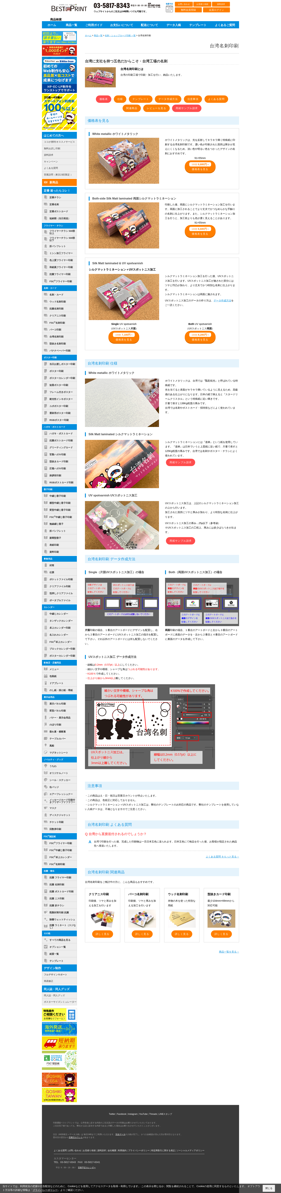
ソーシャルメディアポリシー (190, 1150)
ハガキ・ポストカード (54, 427)
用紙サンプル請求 (187, 108)
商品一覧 (98, 35)
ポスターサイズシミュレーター (60, 1002)
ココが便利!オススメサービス (59, 141)
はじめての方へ (54, 135)
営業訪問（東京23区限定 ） (58, 174)
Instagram (132, 1114)
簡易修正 (48, 981)
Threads (153, 1114)
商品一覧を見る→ (229, 951)
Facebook (121, 1114)
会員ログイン (216, 9)
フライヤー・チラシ (53, 225)
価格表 (103, 99)
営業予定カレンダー (87, 1167)
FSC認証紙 (50, 836)
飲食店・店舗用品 (52, 662)
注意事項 (193, 99)
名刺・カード (50, 288)
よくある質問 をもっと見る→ (222, 856)
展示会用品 (49, 697)
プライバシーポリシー (139, 1150)
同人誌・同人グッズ (57, 989)
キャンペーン (51, 161)
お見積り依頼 (202, 4)
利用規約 (122, 1150)
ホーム (88, 35)
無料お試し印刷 (52, 148)
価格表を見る (200, 166)
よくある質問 (216, 99)
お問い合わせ (184, 4)
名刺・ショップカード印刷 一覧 (120, 35)
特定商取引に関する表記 (163, 1150)
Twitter (112, 1114)
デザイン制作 (52, 968)
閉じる (268, 1188)
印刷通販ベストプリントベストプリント (72, 9)
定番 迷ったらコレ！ (57, 190)
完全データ (120, 1134)
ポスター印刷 (50, 357)
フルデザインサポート (55, 974)
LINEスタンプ (165, 1114)
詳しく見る (102, 934)
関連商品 (131, 108)
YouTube (143, 1114)
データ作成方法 (168, 99)
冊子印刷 (48, 489)
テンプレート (140, 99)
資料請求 (221, 4)
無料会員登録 (188, 9)
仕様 (120, 99)
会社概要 (112, 1150)
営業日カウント (76, 1137)
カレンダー (49, 607)
